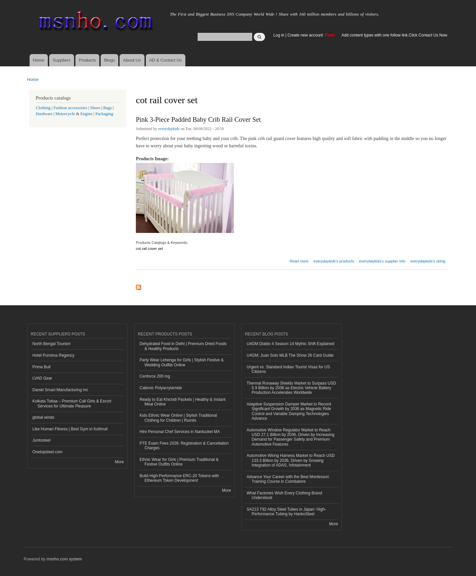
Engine (86, 113)
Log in (278, 35)
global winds (43, 417)
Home (39, 60)
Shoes (95, 108)
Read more (299, 260)
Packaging (104, 113)
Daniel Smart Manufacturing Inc (60, 390)
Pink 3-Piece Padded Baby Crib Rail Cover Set (198, 119)
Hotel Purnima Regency (54, 355)
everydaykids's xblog (427, 261)
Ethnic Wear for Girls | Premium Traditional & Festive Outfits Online (179, 462)
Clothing (43, 108)
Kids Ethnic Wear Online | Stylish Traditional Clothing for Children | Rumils (178, 417)
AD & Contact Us (165, 60)
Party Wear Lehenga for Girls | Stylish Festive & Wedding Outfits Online (182, 362)
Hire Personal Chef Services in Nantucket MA (180, 431)
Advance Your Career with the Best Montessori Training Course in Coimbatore (288, 479)
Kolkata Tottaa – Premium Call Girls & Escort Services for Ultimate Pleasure (72, 403)
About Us (132, 60)
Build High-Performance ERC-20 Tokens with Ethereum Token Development (179, 478)
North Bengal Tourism (52, 343)
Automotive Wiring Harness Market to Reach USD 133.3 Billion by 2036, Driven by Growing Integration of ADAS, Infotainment (291, 460)
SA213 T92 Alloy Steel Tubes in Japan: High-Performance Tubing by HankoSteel (286, 511)
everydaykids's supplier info (382, 261)
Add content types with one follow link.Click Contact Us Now (394, 35)
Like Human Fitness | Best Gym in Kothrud (70, 429)
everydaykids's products (334, 261)
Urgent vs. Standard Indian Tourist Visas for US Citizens (288, 369)
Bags (107, 108)
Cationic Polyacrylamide (161, 388)
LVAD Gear (42, 378)
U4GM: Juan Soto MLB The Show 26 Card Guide (290, 355)
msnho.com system (64, 559)
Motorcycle (65, 113)
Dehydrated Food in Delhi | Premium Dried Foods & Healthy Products (183, 346)
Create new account (306, 35)
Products (87, 60)
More (119, 462)
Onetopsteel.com (48, 452)
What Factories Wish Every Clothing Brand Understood (284, 495)
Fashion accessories (70, 108)
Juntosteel (42, 440)
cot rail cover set (149, 249)
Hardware (44, 113)
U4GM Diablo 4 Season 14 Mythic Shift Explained (290, 343)
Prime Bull (42, 367)
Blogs (109, 60)
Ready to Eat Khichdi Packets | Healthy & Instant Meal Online (183, 401)
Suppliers (61, 60)
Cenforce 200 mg (155, 376)
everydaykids (168, 128)
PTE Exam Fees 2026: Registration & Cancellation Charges (184, 445)
